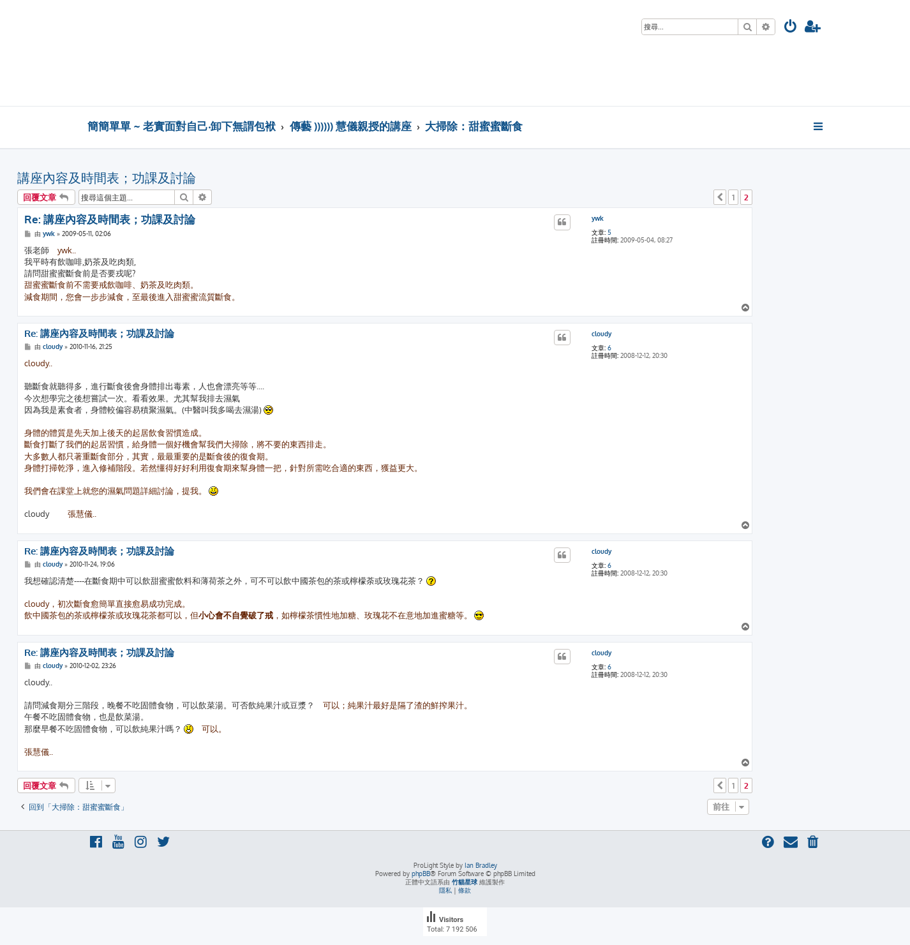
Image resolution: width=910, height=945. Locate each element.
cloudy (601, 334)
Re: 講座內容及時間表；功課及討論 (109, 219)
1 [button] (733, 197)
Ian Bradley (481, 865)
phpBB (421, 873)
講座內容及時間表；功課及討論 (106, 177)
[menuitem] (791, 27)
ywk (598, 218)
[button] (719, 197)
